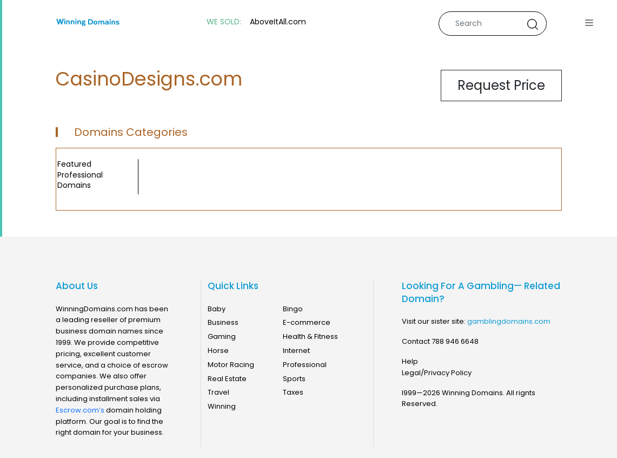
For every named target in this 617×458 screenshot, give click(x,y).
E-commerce (306, 322)
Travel (218, 392)
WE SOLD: (224, 22)
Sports (294, 379)
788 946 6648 (455, 341)
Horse (218, 350)
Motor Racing (231, 364)
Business (223, 322)
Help (410, 361)
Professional (305, 364)
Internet (296, 350)
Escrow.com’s (80, 410)
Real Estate (227, 379)
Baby (216, 309)
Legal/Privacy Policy (437, 373)
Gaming (222, 336)
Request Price (501, 85)
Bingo (293, 309)
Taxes (293, 392)
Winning (222, 406)
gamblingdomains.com (508, 321)
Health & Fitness (310, 336)
